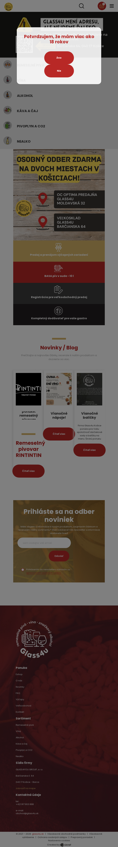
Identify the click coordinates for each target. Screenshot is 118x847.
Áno (59, 57)
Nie (59, 70)
